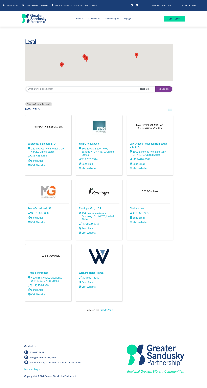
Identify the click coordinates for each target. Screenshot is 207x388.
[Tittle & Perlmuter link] (48, 255)
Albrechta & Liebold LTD (41, 143)
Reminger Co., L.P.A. (90, 208)
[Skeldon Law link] (150, 191)
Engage (129, 18)
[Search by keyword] (82, 89)
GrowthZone (106, 310)
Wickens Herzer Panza (91, 272)
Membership (112, 18)
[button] (62, 65)
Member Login (32, 369)
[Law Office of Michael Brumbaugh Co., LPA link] (150, 126)
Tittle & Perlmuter (38, 272)
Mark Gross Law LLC (39, 208)
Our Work (94, 18)
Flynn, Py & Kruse (89, 143)
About (80, 18)
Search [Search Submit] (164, 89)
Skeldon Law (137, 208)
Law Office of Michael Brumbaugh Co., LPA (148, 145)
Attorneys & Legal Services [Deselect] (38, 104)
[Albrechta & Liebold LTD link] (48, 126)
